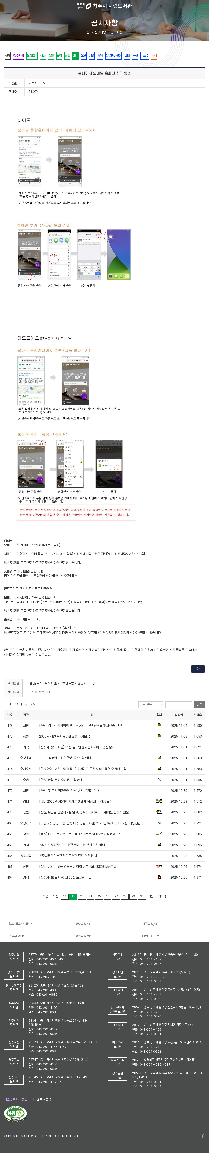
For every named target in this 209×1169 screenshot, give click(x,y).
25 (99, 907)
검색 (199, 716)
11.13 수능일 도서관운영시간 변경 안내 (65, 769)
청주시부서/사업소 (20, 935)
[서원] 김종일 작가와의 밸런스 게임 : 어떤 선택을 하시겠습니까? (80, 737)
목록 (198, 680)
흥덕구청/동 (16, 947)
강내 (164, 56)
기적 (9, 66)
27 (116, 907)
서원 (120, 56)
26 (107, 907)
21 (64, 907)
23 (81, 907)
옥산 (175, 56)
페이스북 (203, 1147)
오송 (109, 56)
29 (133, 907)
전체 (9, 56)
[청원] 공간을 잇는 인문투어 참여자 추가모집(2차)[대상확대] (78, 878)
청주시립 (23, 56)
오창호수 (40, 56)
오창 (76, 56)
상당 (54, 56)
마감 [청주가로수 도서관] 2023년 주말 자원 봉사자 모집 (61, 694)
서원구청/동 (150, 935)
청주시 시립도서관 (104, 6)
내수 (98, 56)
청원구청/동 (83, 947)
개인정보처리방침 (15, 1111)
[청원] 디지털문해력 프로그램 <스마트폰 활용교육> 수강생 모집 (80, 845)
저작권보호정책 (41, 1111)
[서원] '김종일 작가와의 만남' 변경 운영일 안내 (69, 802)
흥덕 (131, 56)
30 (141, 907)
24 (90, 907)
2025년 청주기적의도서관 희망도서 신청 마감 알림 (72, 856)
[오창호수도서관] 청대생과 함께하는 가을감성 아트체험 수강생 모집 (82, 780)
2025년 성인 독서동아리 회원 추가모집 (64, 748)
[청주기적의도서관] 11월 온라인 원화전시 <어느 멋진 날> (76, 758)
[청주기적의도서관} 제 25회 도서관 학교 (65, 889)
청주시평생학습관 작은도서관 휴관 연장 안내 (68, 867)
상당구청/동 (83, 935)
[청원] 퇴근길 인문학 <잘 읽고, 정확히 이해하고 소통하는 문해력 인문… (85, 823)
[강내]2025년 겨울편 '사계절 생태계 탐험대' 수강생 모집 (75, 813)
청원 (65, 56)
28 (124, 907)
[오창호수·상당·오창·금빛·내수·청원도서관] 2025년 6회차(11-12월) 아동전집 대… (93, 834)
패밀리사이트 (150, 947)
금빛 (87, 56)
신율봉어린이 (147, 56)
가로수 (187, 56)
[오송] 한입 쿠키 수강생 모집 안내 (61, 791)
